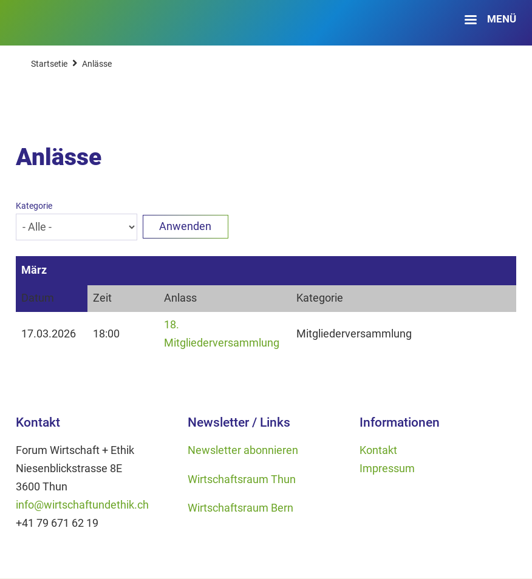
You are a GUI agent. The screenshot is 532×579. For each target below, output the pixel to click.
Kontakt (378, 450)
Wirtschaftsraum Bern (240, 508)
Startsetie (49, 64)
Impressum (387, 468)
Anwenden (185, 226)
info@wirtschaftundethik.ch (82, 505)
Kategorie (34, 206)
